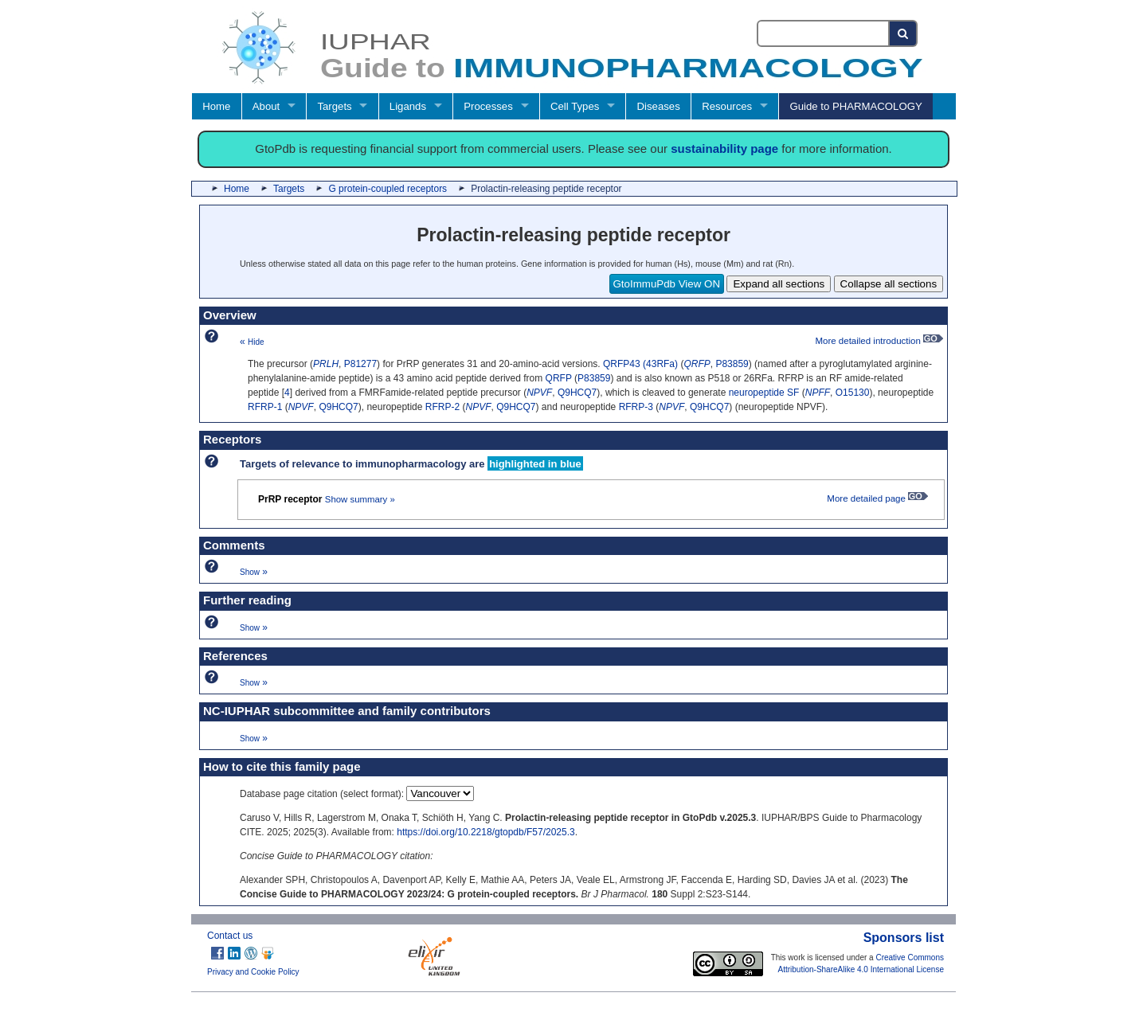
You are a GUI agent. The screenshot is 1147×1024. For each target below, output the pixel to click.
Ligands (408, 106)
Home (216, 106)
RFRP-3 (636, 406)
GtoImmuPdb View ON (667, 284)
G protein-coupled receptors (387, 188)
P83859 (731, 363)
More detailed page (877, 498)
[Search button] (904, 33)
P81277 (360, 363)
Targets (334, 106)
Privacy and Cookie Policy (253, 971)
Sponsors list (903, 937)
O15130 (853, 392)
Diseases (658, 106)
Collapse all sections (889, 284)
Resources (727, 106)
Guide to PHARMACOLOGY (855, 106)
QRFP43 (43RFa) (640, 363)
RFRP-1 (265, 406)
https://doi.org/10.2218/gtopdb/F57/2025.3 (486, 832)
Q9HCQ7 (577, 392)
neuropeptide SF (764, 392)
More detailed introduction (879, 341)
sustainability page (724, 148)
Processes (488, 106)
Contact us (229, 935)
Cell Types (574, 106)
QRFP (559, 378)
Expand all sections (778, 284)
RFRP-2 (442, 406)
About (266, 106)
